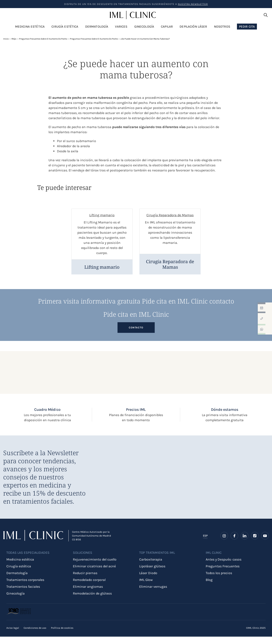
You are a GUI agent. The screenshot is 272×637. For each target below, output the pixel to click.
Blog (209, 580)
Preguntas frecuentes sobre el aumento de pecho (43, 39)
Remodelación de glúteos (92, 594)
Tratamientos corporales (25, 580)
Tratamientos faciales (23, 587)
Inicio (5, 39)
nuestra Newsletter (193, 4)
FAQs (13, 39)
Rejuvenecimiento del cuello (94, 560)
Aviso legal (12, 628)
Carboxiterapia (150, 560)
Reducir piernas (85, 573)
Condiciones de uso (35, 628)
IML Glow (146, 580)
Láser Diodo (148, 573)
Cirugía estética (18, 567)
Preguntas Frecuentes (222, 567)
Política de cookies (62, 628)
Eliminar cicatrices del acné (94, 567)
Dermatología (17, 573)
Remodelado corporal (89, 580)
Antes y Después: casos (223, 560)
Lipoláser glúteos (152, 567)
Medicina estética (20, 560)
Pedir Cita (247, 26)
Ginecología (15, 594)
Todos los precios (219, 573)
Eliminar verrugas (153, 587)
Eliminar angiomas (88, 587)
